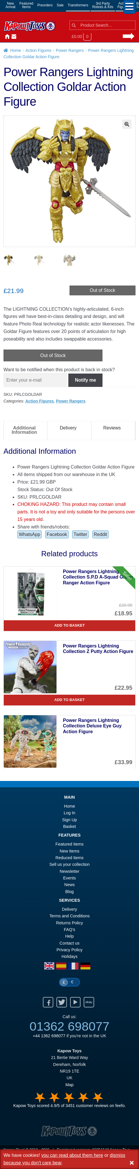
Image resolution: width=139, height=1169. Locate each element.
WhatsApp (29, 535)
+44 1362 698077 (49, 1036)
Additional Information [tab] (24, 430)
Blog (69, 892)
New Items (69, 851)
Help (69, 936)
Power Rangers (70, 50)
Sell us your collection (69, 865)
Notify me (85, 380)
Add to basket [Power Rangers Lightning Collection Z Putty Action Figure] (69, 700)
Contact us (70, 943)
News (26, 36)
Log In (69, 813)
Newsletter (69, 872)
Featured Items (70, 844)
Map (69, 1085)
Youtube (75, 1003)
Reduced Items (70, 858)
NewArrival (10, 5)
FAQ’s (69, 930)
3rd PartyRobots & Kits (103, 5)
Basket (69, 827)
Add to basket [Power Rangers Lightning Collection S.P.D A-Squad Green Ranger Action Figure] (69, 626)
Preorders (45, 5)
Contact (12, 36)
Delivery (69, 910)
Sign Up (69, 820)
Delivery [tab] (68, 428)
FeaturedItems (26, 5)
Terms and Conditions (69, 916)
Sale (60, 5)
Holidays (69, 957)
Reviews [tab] (112, 428)
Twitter (80, 535)
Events (69, 878)
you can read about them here (72, 1155)
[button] (126, 124)
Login (19, 36)
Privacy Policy (69, 950)
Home (5, 36)
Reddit (100, 535)
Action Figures (38, 50)
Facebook (57, 535)
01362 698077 (69, 1027)
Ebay (89, 1003)
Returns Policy (69, 923)
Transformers (78, 5)
